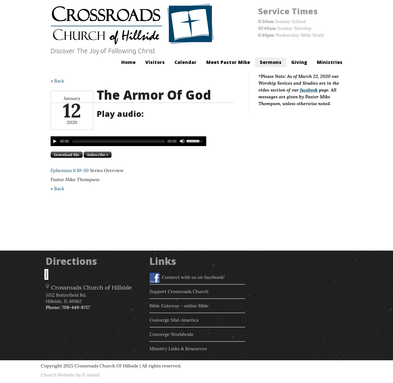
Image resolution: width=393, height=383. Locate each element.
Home (128, 62)
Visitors (155, 62)
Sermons (270, 62)
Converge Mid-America (173, 320)
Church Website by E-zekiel (70, 375)
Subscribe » (97, 154)
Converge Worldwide (171, 334)
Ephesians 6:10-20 (70, 170)
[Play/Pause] (54, 141)
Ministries (329, 62)
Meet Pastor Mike (228, 62)
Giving (299, 62)
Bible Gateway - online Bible (179, 306)
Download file (66, 154)
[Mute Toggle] (182, 141)
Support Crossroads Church (178, 291)
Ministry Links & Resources (178, 349)
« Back (57, 81)
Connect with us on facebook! (186, 278)
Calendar (185, 62)
